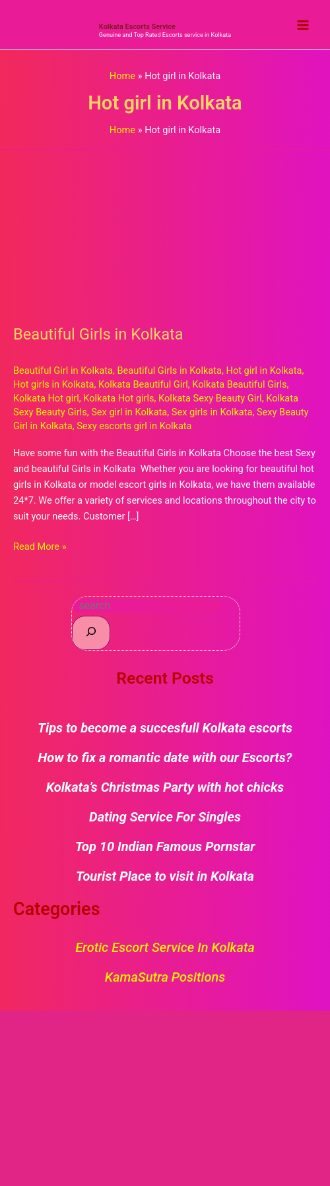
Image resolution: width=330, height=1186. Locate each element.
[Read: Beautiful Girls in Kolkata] (165, 229)
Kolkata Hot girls (118, 398)
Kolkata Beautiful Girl (143, 384)
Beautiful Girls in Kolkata (98, 334)
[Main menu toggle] (303, 25)
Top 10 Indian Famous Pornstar (165, 846)
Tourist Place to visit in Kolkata (165, 876)
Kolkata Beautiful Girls (239, 384)
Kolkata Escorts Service (137, 26)
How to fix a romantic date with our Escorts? (165, 757)
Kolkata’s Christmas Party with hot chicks (165, 787)
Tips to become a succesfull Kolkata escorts (165, 728)
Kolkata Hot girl (46, 398)
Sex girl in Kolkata (129, 412)
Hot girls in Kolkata (53, 384)
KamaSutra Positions (165, 977)
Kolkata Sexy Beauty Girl (210, 398)
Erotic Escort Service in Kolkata (165, 947)
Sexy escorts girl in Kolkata (134, 426)
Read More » (40, 545)
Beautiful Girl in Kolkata (63, 370)
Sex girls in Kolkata (212, 412)
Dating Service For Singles (165, 817)
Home (122, 76)
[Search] (91, 632)
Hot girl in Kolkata (264, 370)
